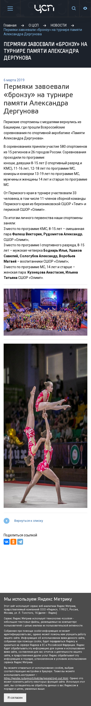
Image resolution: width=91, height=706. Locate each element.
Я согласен (15, 697)
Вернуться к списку (28, 521)
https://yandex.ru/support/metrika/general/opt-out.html (36, 678)
